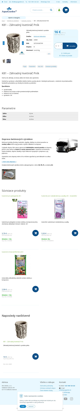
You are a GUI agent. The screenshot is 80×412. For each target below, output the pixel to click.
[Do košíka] (70, 46)
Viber (65, 395)
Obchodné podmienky (46, 386)
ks (58, 46)
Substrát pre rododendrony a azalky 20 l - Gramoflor (59, 196)
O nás (58, 2)
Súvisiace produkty (51, 66)
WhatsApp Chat (45, 2)
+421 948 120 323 (33, 2)
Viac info (40, 66)
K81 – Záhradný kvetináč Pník (13, 342)
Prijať (22, 406)
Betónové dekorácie (40, 36)
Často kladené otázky (46, 390)
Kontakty (65, 2)
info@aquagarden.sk (18, 2)
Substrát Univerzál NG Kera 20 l (12, 252)
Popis (24, 66)
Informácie (73, 2)
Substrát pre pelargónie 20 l (11, 196)
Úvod (5, 2)
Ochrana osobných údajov (47, 388)
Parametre (32, 66)
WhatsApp (67, 392)
